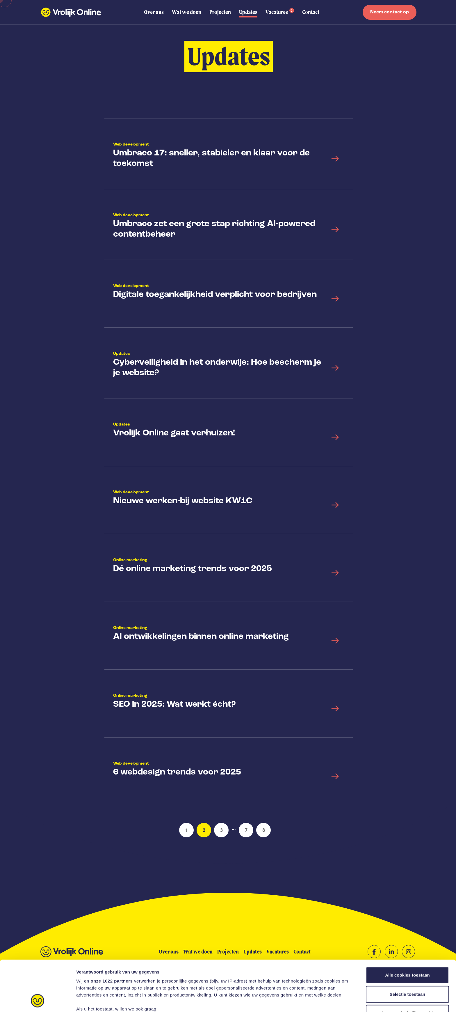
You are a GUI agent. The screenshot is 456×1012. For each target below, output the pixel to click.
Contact (310, 12)
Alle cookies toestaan (407, 927)
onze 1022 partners (111, 933)
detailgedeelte (285, 984)
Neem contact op (389, 12)
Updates (248, 12)
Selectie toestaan (407, 946)
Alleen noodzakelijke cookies (407, 965)
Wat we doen (186, 12)
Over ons (154, 12)
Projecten (220, 12)
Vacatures (280, 11)
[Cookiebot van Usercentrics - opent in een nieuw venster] (37, 1000)
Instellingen (312, 1000)
